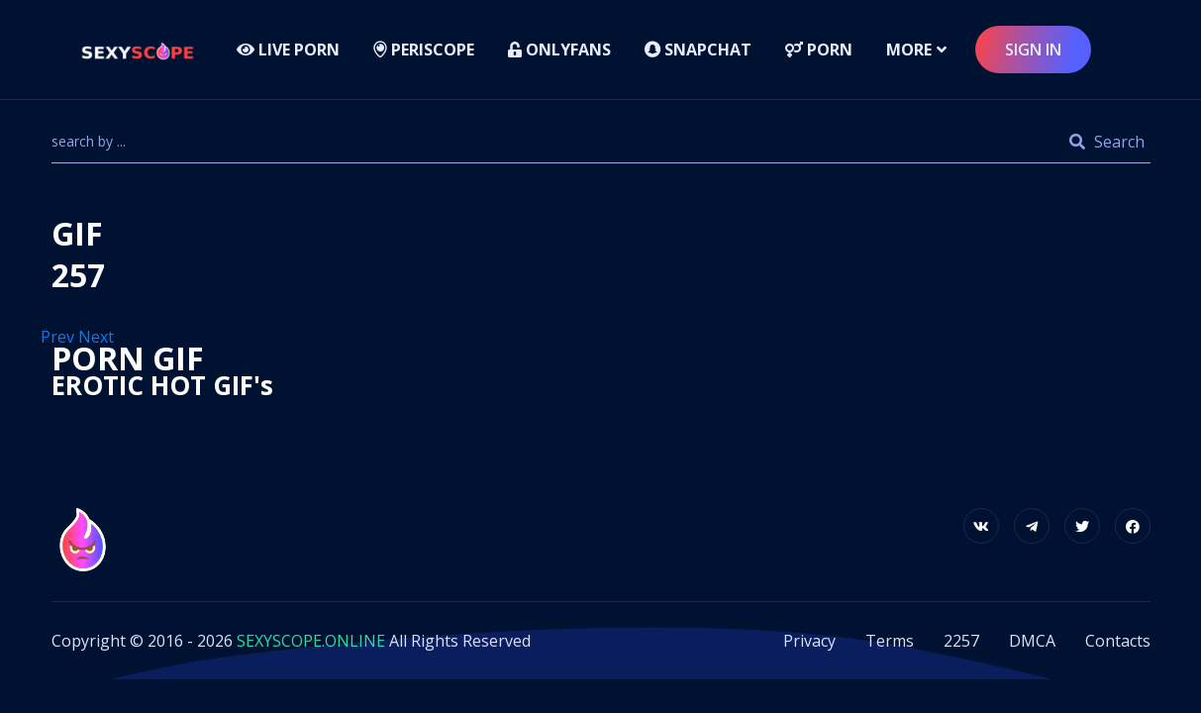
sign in (1033, 49)
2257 (961, 641)
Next (98, 337)
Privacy (809, 641)
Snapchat (698, 49)
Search (1107, 142)
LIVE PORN (288, 49)
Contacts (1118, 641)
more (909, 49)
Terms (889, 641)
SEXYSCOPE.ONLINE (311, 641)
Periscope (423, 49)
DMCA (1032, 641)
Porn (818, 49)
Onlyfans (559, 49)
